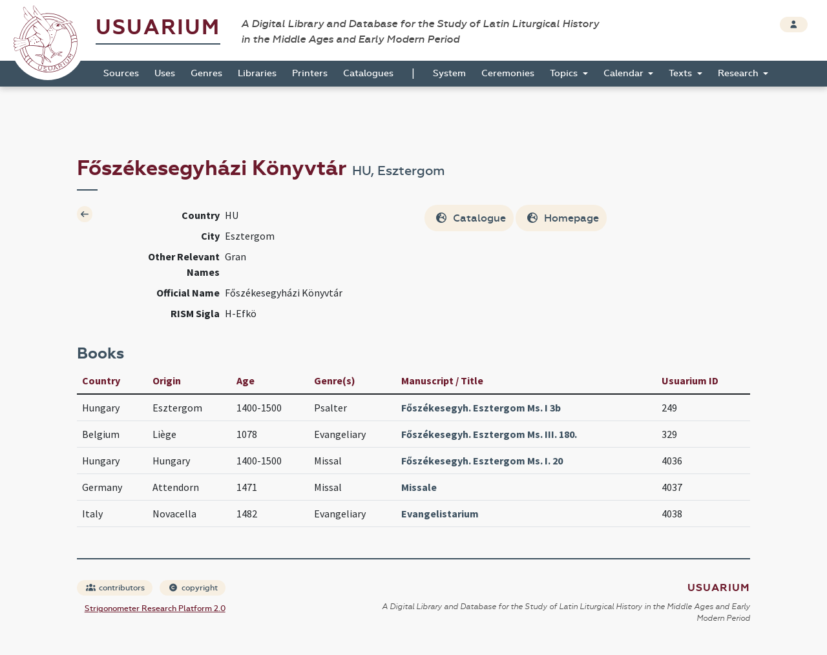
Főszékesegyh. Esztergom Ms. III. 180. (489, 434)
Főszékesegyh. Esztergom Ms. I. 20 (482, 460)
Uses (164, 73)
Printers (310, 73)
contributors (115, 587)
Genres (206, 73)
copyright (193, 587)
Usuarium (158, 27)
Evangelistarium (440, 513)
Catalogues (368, 73)
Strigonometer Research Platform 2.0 (155, 608)
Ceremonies (507, 73)
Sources (121, 73)
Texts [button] (682, 73)
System (449, 73)
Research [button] (739, 73)
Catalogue (470, 218)
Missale (419, 487)
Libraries (257, 73)
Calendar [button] (624, 73)
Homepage (562, 218)
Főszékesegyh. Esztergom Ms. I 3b (481, 407)
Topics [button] (565, 73)
